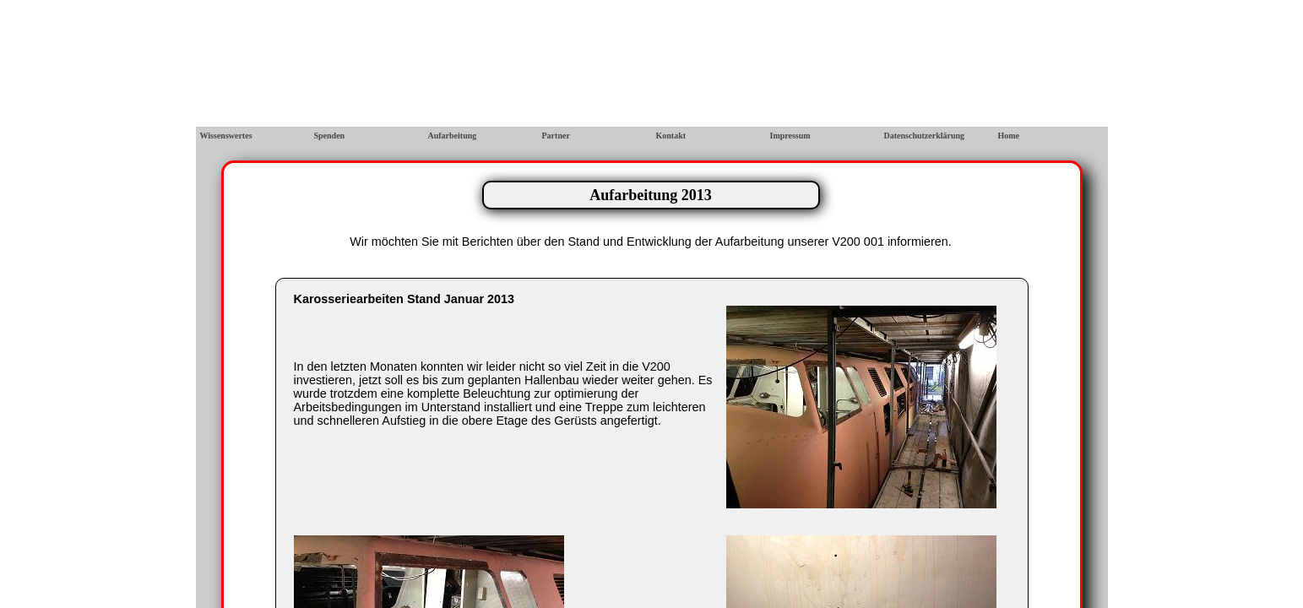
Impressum (790, 135)
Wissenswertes (226, 135)
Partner (556, 135)
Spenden (329, 135)
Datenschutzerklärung (924, 135)
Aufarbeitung (452, 135)
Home (1009, 135)
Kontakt (671, 135)
